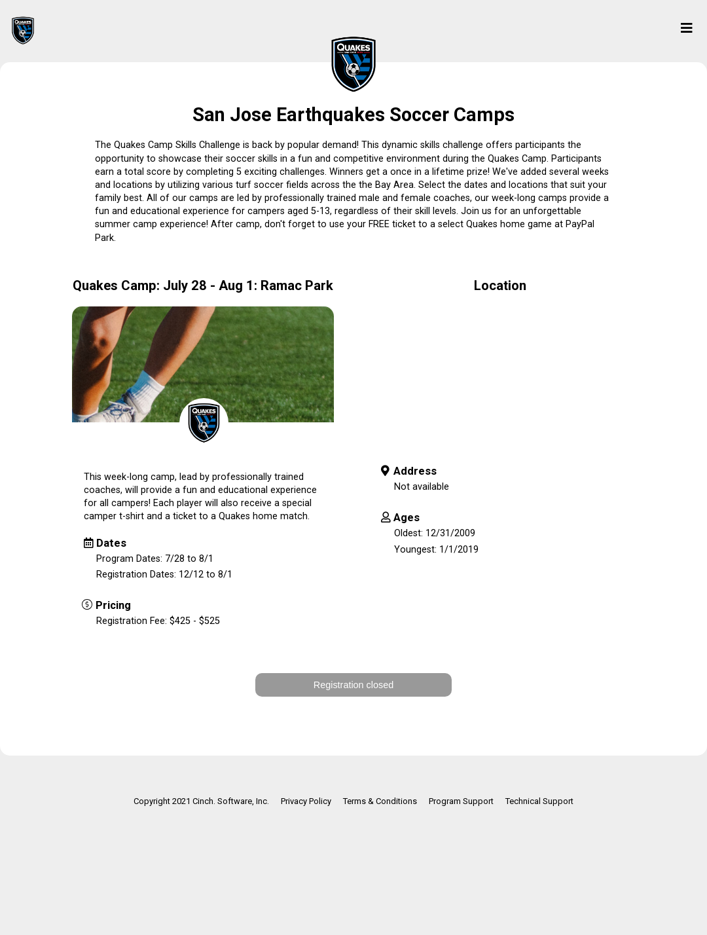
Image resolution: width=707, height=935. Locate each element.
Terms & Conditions (380, 801)
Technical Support (539, 801)
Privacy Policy (306, 801)
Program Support (461, 801)
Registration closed (353, 685)
